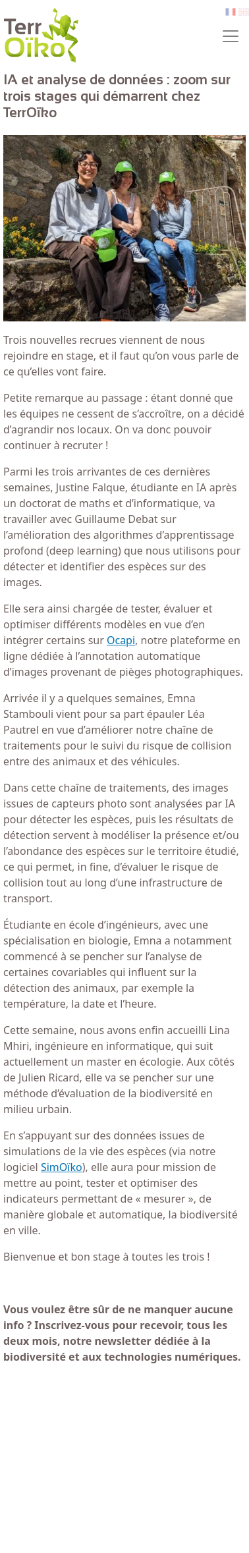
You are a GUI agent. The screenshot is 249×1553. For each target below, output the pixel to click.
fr (229, 12)
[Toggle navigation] (230, 36)
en (243, 12)
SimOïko (61, 1167)
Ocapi (121, 640)
